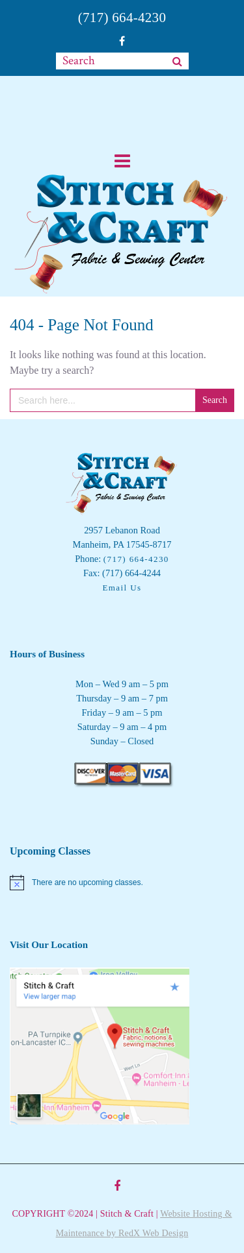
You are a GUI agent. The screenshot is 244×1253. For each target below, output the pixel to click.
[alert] (122, 882)
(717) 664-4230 (122, 17)
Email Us (122, 587)
